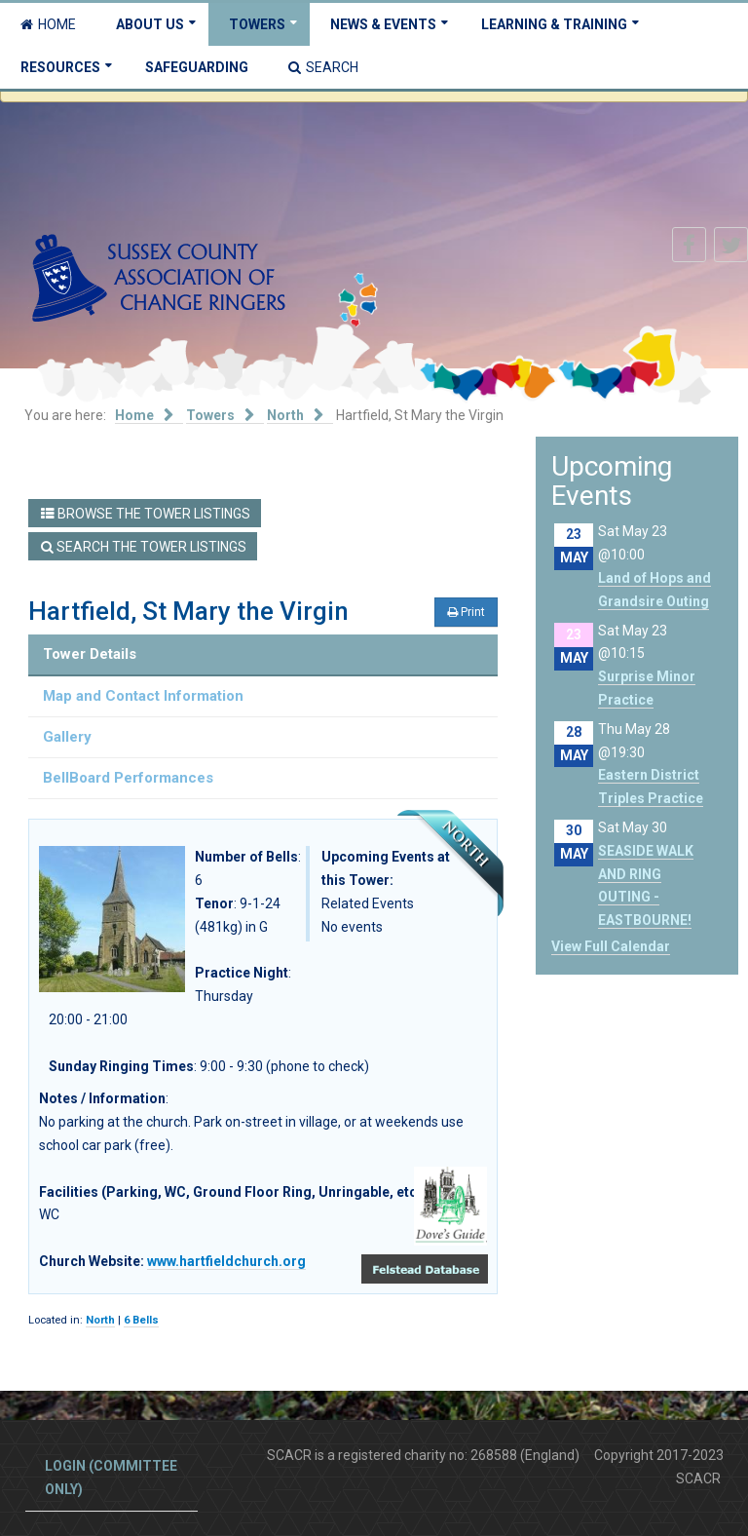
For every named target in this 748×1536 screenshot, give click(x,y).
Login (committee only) (111, 1477)
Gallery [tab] (67, 737)
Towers (257, 24)
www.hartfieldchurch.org (226, 1261)
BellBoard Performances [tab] (128, 778)
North (100, 1320)
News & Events (383, 24)
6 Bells (141, 1320)
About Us (150, 24)
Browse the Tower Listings (145, 513)
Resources (60, 67)
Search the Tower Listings (143, 547)
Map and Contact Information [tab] (143, 696)
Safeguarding (196, 67)
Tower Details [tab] (89, 654)
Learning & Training (554, 24)
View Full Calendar (610, 946)
